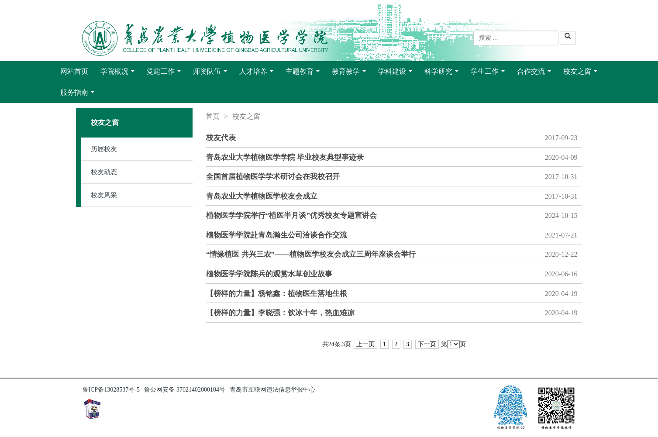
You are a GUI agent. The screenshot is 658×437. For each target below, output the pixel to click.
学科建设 (397, 74)
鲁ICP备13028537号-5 (111, 389)
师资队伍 (212, 74)
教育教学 (350, 74)
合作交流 (536, 74)
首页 (213, 116)
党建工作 (165, 74)
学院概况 (119, 74)
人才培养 (258, 74)
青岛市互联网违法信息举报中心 (272, 389)
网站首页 (74, 71)
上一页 (365, 344)
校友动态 (104, 172)
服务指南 (79, 95)
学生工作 (489, 74)
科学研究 (443, 74)
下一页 (427, 344)
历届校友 (104, 148)
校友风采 (104, 195)
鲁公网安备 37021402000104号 (184, 389)
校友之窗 (582, 74)
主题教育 (304, 74)
